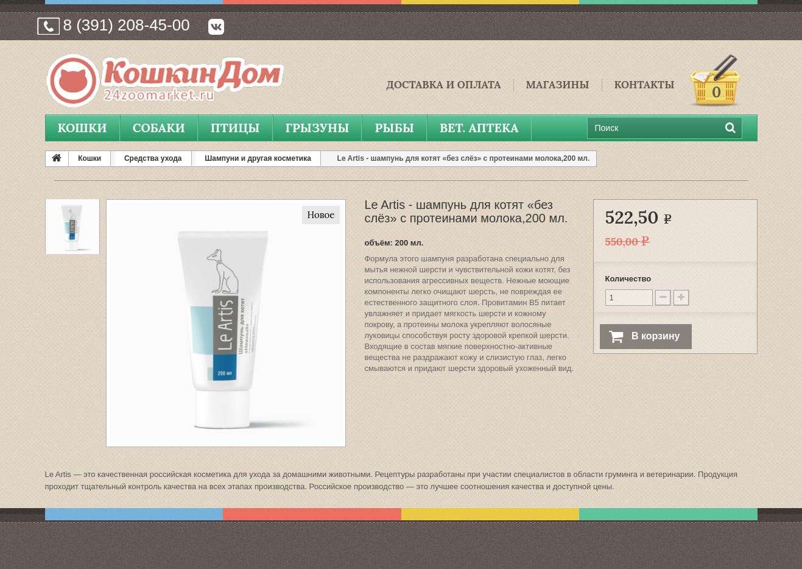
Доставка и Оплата (443, 85)
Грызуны (318, 127)
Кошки (82, 127)
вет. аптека (479, 127)
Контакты (644, 85)
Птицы (235, 127)
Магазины (557, 85)
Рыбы (394, 127)
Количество (628, 278)
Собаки (159, 127)
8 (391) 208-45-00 (126, 25)
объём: (378, 242)
